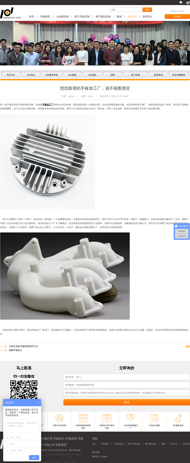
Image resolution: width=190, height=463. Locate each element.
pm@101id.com (60, 450)
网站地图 (96, 452)
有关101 (132, 16)
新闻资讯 (158, 75)
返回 (188, 346)
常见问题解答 (178, 75)
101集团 (72, 75)
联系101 (147, 16)
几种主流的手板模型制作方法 (23, 346)
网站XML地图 (75, 450)
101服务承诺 (51, 75)
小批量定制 (62, 16)
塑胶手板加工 (15, 350)
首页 (31, 16)
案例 (119, 16)
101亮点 (31, 75)
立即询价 (177, 16)
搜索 (147, 9)
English (104, 456)
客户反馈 (135, 75)
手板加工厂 (47, 104)
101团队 (92, 75)
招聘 (112, 75)
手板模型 (45, 16)
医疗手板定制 (82, 16)
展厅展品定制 (103, 16)
